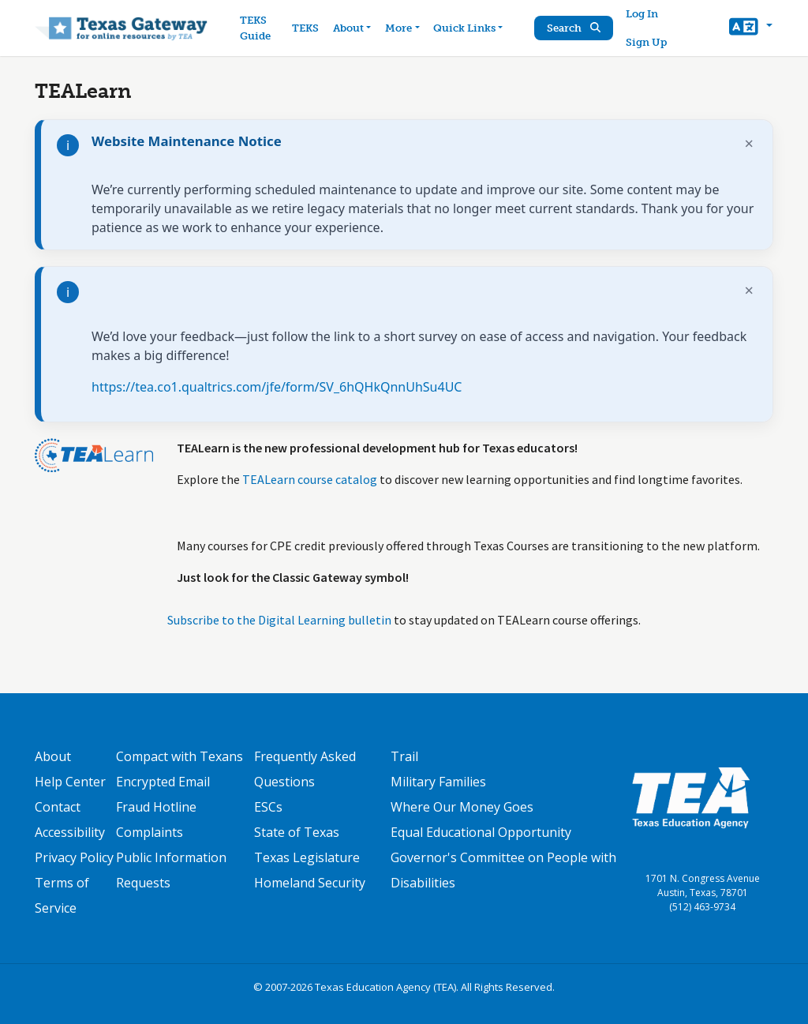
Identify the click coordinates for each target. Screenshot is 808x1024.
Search (573, 28)
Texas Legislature (307, 857)
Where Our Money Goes (462, 807)
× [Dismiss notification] (749, 143)
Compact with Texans (179, 756)
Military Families (438, 781)
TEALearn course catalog (309, 479)
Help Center (70, 781)
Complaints (149, 832)
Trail (404, 756)
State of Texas (296, 832)
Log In (642, 14)
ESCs (268, 807)
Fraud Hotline (156, 807)
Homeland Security (309, 882)
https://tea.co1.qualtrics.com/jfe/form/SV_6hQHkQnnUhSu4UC (277, 387)
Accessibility (70, 832)
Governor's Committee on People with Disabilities (503, 870)
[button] (750, 28)
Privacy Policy (74, 857)
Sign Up (646, 42)
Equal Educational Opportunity (481, 832)
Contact (57, 807)
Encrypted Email (163, 781)
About (53, 756)
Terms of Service (62, 895)
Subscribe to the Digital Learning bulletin (279, 620)
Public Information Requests (171, 870)
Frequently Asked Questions (305, 769)
